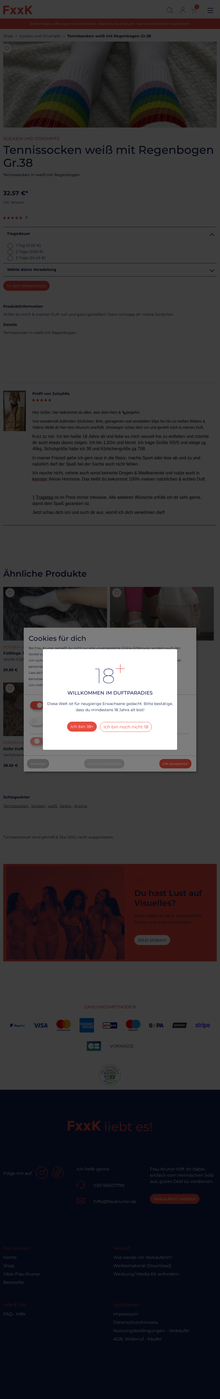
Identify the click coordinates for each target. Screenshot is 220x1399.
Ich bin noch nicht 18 (126, 726)
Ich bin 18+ (82, 726)
